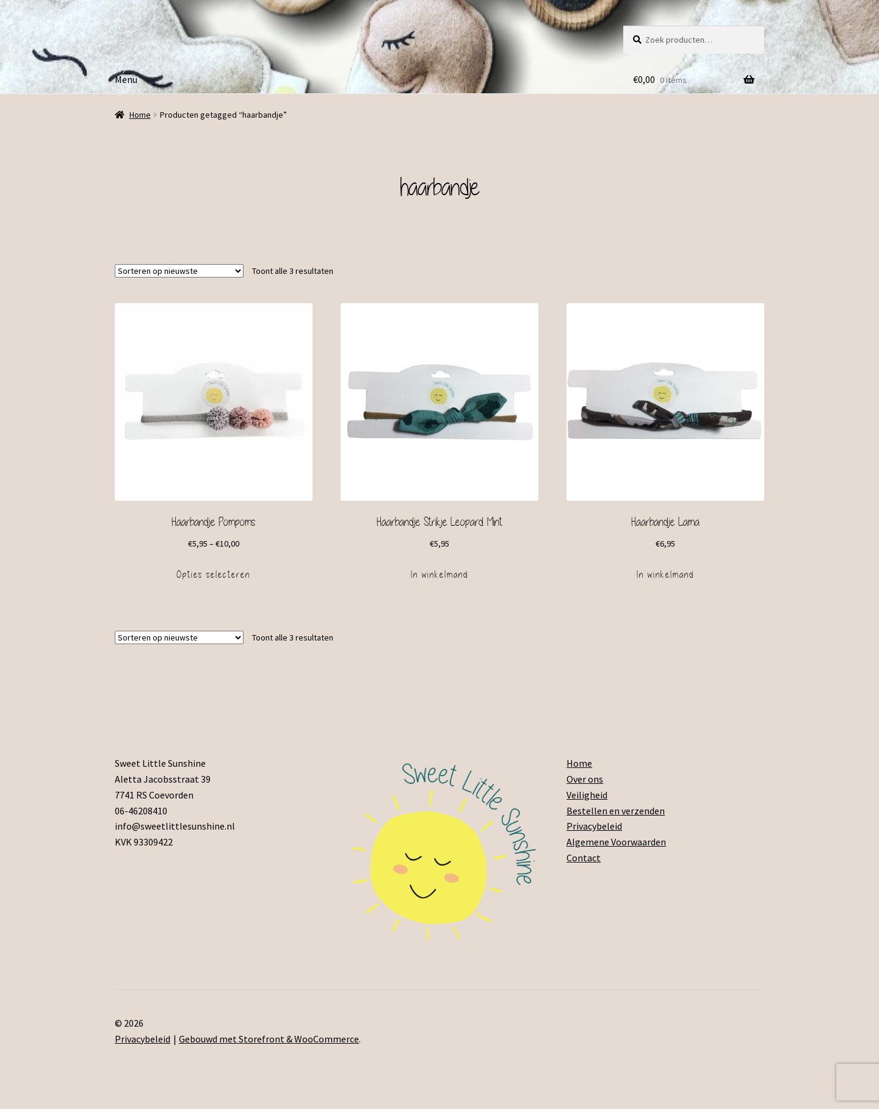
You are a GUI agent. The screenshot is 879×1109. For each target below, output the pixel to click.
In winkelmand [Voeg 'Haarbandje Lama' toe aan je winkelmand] (665, 574)
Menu (126, 79)
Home (140, 114)
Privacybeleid (594, 826)
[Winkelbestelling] (179, 271)
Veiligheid (586, 795)
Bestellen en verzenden (615, 811)
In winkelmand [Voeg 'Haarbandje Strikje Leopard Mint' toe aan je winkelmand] (439, 574)
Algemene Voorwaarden (616, 842)
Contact (583, 858)
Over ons (584, 779)
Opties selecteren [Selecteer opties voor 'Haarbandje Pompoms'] (213, 574)
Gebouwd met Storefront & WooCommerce (269, 1039)
